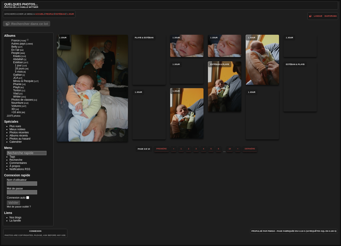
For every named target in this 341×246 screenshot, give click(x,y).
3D (13, 109)
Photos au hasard (20, 138)
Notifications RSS (20, 169)
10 (230, 149)
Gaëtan (17, 74)
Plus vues (15, 126)
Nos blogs (15, 217)
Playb (16, 87)
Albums (10, 35)
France (15, 40)
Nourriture (17, 102)
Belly (14, 46)
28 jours (19, 68)
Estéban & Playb (224, 86)
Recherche (16, 159)
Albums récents (19, 135)
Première (161, 149)
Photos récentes (19, 132)
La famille (15, 220)
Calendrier (16, 141)
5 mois (19, 71)
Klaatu (17, 56)
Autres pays (18, 43)
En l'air (15, 49)
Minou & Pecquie (23, 81)
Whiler (17, 96)
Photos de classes (22, 99)
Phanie (17, 84)
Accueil (39, 14)
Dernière (250, 149)
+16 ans (16, 112)
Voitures (16, 106)
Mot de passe (15, 188)
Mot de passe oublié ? (19, 206)
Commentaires (18, 163)
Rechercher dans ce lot (29, 24)
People (50, 14)
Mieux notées (17, 129)
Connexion (35, 231)
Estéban (60, 14)
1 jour (70, 14)
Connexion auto (18, 197)
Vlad (15, 93)
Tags (12, 156)
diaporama (331, 16)
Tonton (17, 90)
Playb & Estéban (149, 60)
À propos (15, 166)
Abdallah (18, 59)
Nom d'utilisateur (17, 179)
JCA (15, 77)
